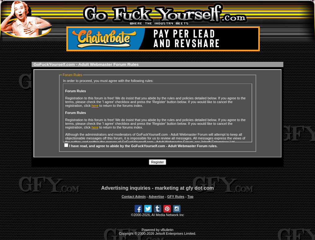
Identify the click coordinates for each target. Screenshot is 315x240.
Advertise (156, 196)
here (94, 105)
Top (190, 196)
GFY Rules (175, 196)
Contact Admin (134, 196)
